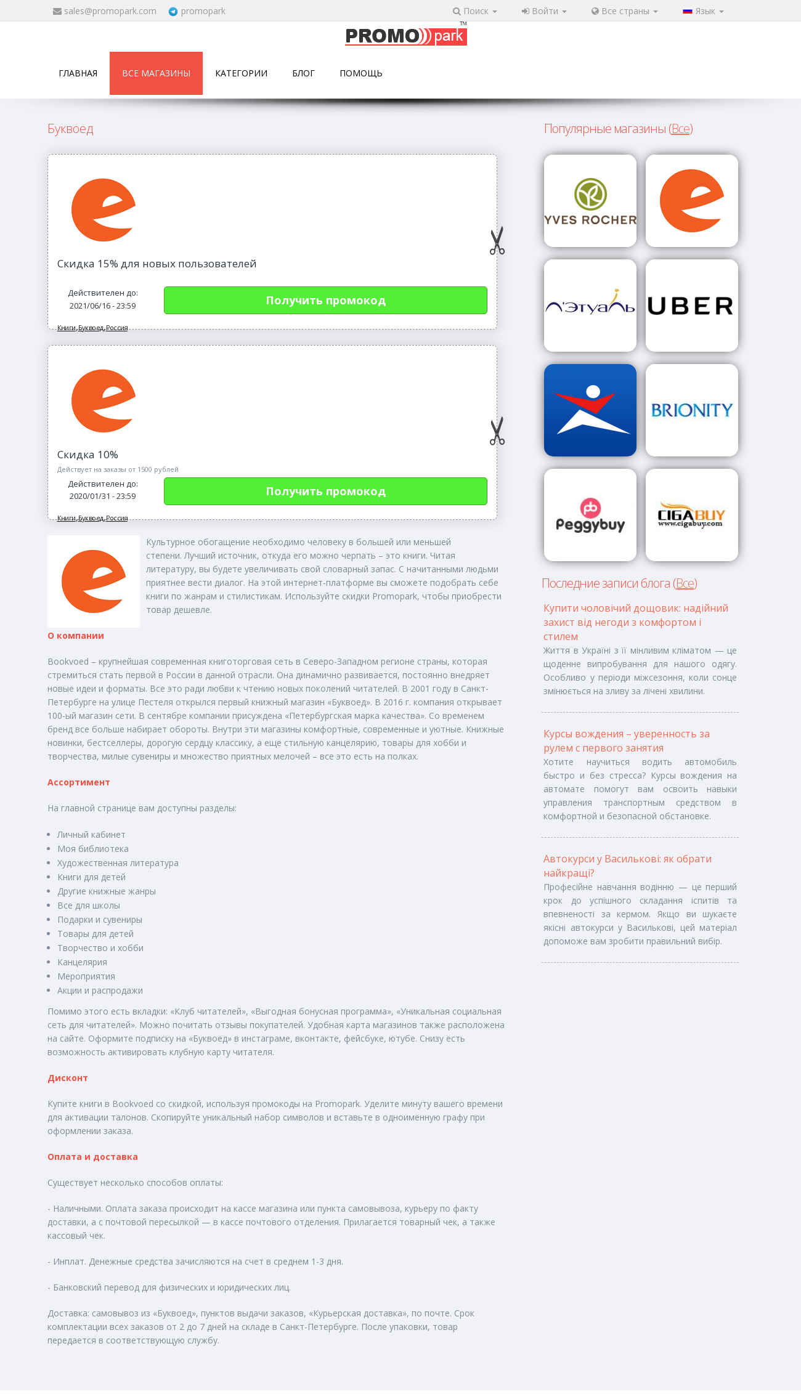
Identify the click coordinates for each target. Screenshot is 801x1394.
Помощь (361, 73)
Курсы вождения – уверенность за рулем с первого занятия (626, 741)
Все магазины (156, 73)
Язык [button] (703, 11)
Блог (303, 73)
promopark (203, 11)
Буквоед (91, 327)
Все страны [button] (625, 11)
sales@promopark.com (110, 11)
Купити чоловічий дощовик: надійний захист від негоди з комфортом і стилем (635, 622)
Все (680, 128)
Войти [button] (544, 11)
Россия (117, 327)
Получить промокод (326, 300)
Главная (78, 73)
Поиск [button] (475, 11)
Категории (241, 73)
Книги (66, 327)
